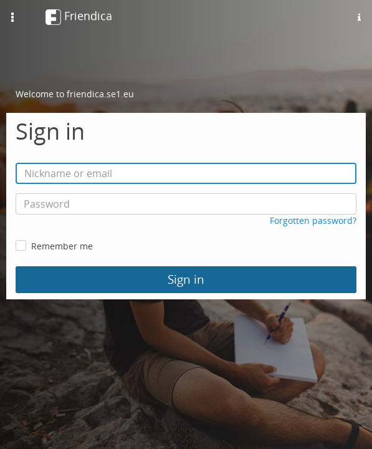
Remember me (62, 246)
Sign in (186, 279)
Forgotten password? (313, 220)
